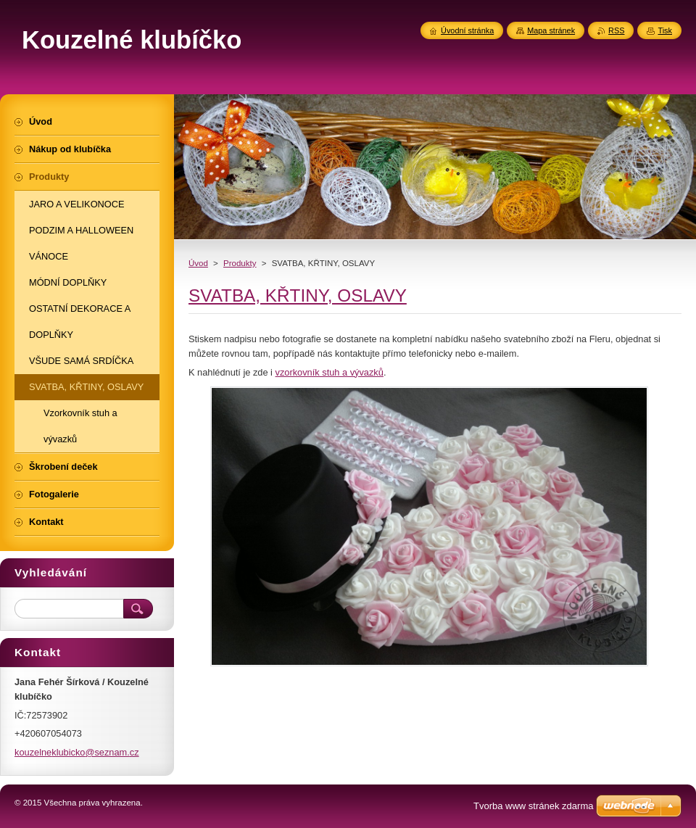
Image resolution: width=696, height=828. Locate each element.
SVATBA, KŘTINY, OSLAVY (297, 295)
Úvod (198, 263)
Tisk (665, 30)
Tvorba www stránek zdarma (533, 805)
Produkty (239, 263)
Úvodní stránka (467, 30)
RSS (616, 30)
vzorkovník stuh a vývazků (330, 372)
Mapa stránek (551, 30)
